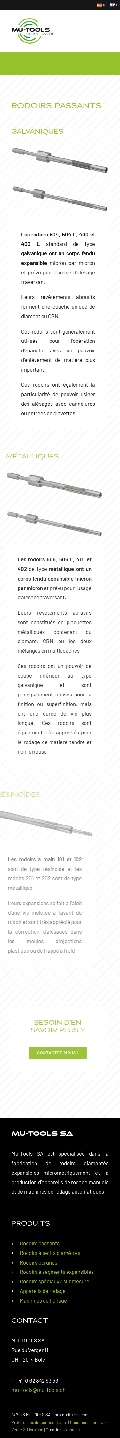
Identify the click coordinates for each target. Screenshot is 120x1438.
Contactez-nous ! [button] (39, 1053)
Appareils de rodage (43, 1291)
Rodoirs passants (40, 1243)
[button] (105, 31)
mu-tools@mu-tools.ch (39, 1390)
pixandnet (71, 1429)
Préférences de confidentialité (39, 1422)
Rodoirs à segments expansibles (57, 1271)
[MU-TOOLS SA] (32, 31)
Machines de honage (43, 1300)
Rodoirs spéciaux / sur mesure (54, 1281)
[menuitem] (102, 5)
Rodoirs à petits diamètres (50, 1253)
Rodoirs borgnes (38, 1262)
